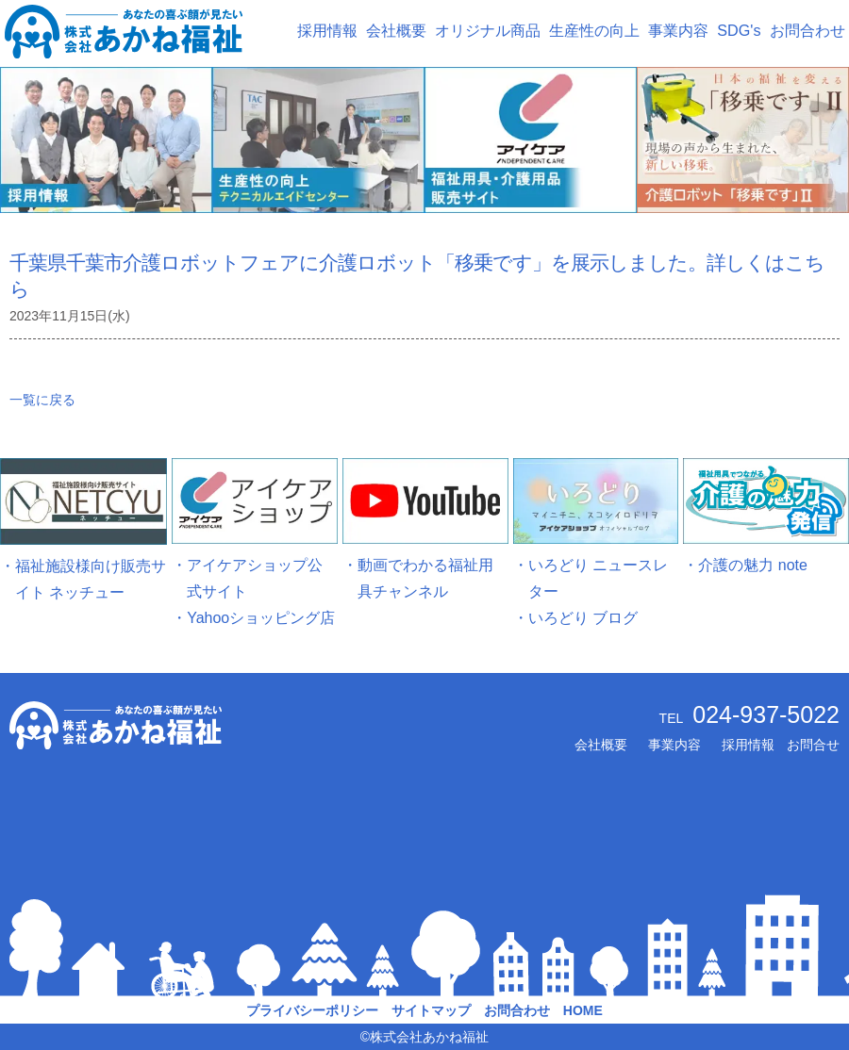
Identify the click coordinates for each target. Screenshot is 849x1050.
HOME (583, 1010)
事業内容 (678, 30)
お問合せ (813, 744)
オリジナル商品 (488, 30)
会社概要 (396, 30)
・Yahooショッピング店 (253, 618)
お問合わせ (807, 30)
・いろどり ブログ (575, 618)
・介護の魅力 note (745, 565)
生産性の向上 (594, 30)
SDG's (738, 30)
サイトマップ (431, 1010)
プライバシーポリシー (312, 1010)
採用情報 (327, 30)
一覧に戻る (42, 399)
